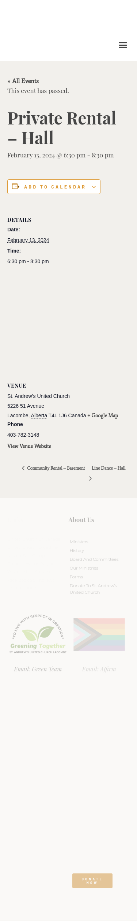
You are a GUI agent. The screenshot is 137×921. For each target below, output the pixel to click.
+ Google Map (103, 416)
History (77, 550)
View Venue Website (29, 446)
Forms (76, 576)
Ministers (79, 541)
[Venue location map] (68, 324)
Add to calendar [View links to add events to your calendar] (55, 186)
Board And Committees (94, 559)
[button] (123, 45)
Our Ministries (84, 568)
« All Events (23, 81)
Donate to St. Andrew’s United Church (93, 589)
